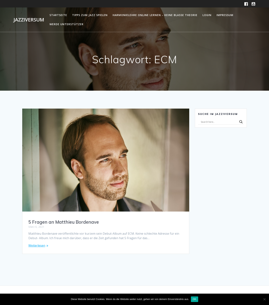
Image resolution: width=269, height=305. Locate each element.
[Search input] (219, 121)
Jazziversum (28, 19)
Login (206, 15)
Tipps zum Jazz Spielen (90, 15)
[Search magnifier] (241, 121)
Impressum (225, 15)
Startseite (58, 15)
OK (194, 299)
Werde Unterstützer (67, 24)
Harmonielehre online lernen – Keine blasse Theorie (155, 15)
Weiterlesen (36, 245)
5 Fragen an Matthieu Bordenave (63, 222)
